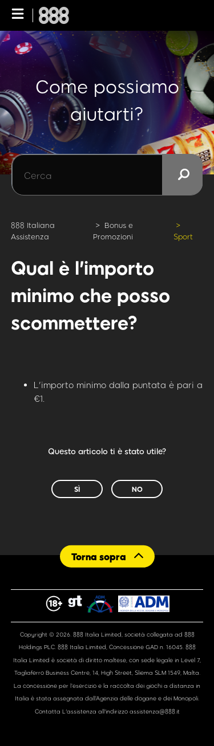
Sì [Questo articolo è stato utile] (77, 489)
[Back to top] (107, 556)
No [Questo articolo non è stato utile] (137, 489)
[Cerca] (107, 174)
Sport (183, 236)
